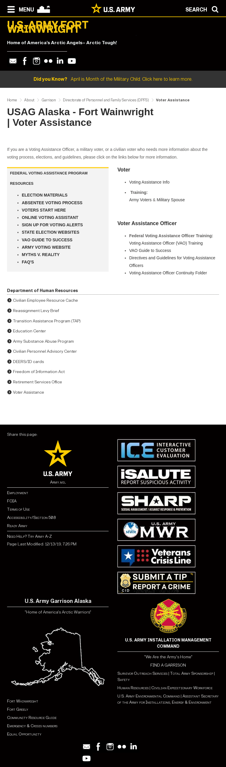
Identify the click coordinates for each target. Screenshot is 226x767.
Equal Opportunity (24, 734)
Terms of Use (18, 509)
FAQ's (28, 262)
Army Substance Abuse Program (43, 341)
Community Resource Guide (31, 717)
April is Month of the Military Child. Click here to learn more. (113, 79)
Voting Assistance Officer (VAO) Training (166, 243)
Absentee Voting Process (52, 202)
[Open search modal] (203, 9)
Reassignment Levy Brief (36, 310)
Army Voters (140, 199)
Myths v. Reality (41, 254)
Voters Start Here (44, 210)
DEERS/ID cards (28, 361)
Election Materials (44, 195)
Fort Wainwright (22, 701)
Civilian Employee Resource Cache (45, 300)
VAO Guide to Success (47, 239)
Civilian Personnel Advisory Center (45, 351)
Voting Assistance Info (149, 182)
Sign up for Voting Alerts (52, 224)
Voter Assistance (28, 392)
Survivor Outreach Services (142, 673)
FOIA (11, 501)
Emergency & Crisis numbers (32, 725)
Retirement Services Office (37, 382)
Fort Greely (17, 709)
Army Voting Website (46, 247)
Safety (123, 679)
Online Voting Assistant (50, 217)
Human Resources (133, 687)
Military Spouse (171, 199)
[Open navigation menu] (19, 9)
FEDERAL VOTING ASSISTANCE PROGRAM (49, 173)
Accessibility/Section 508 (31, 517)
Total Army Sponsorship (191, 673)
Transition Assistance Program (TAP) (47, 321)
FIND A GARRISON (168, 665)
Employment (17, 492)
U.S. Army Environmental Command (148, 696)
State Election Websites (50, 232)
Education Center (29, 331)
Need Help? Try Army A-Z (29, 536)
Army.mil (58, 482)
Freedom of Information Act (39, 371)
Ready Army (17, 525)
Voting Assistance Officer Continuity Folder (168, 272)
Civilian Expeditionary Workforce (181, 687)
